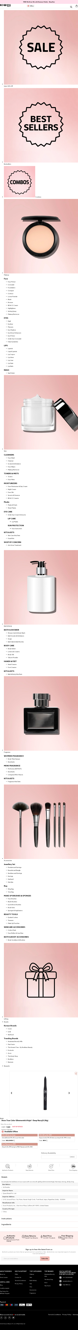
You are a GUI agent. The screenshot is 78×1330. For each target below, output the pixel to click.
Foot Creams (12, 667)
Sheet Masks (12, 508)
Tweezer (10, 920)
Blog (1, 1285)
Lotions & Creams (14, 652)
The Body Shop (13, 1056)
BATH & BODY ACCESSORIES (16, 937)
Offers (32, 6)
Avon (9, 1053)
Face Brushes (12, 899)
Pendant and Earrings (14, 867)
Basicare (10, 1062)
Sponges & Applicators (15, 910)
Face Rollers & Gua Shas (15, 933)
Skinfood (11, 1035)
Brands (6, 1022)
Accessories (33, 1290)
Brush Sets (11, 907)
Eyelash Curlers (13, 917)
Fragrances (33, 1293)
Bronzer (10, 302)
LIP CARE (12, 518)
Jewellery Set (9, 864)
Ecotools (11, 1050)
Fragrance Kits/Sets (14, 781)
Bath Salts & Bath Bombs (16, 642)
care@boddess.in (65, 1281)
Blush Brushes (12, 902)
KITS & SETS (9, 532)
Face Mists (11, 479)
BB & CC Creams (13, 498)
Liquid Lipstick (12, 351)
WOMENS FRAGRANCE (14, 756)
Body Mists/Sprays (14, 759)
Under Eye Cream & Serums (17, 515)
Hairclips (10, 882)
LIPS (6, 345)
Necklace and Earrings (15, 873)
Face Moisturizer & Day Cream (17, 486)
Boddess (10, 1059)
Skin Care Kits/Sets (14, 535)
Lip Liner (10, 360)
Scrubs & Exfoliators (14, 464)
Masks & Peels (12, 505)
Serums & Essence (14, 495)
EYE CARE (8, 511)
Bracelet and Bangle (14, 870)
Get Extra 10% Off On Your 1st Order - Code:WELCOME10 (39, 2)
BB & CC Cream (13, 305)
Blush (9, 299)
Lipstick (10, 348)
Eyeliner (10, 324)
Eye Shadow (12, 330)
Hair (31, 1283)
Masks (6, 502)
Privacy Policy (19, 1283)
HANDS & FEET (10, 661)
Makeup (32, 1274)
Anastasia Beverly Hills (15, 1041)
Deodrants (11, 762)
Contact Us (18, 1277)
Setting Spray (12, 311)
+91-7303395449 (65, 1277)
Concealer (11, 285)
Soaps (10, 639)
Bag (5, 886)
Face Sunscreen (17, 528)
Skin (31, 1277)
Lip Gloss (11, 357)
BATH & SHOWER (11, 630)
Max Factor (11, 1044)
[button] (11, 1094)
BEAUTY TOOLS (11, 914)
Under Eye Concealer (15, 339)
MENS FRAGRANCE (12, 765)
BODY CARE (9, 645)
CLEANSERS (9, 455)
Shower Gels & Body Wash (16, 633)
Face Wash (11, 458)
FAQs (16, 1274)
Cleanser (10, 461)
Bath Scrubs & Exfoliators (16, 636)
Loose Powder (12, 296)
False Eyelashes (13, 342)
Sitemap (75, 1314)
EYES (6, 318)
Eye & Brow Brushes (14, 905)
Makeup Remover (13, 314)
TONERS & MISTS (11, 473)
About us (2, 1274)
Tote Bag (11, 892)
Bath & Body (33, 1280)
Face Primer (12, 282)
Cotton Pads (12, 930)
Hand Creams (12, 664)
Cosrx (10, 1029)
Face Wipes (11, 467)
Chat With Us (64, 1285)
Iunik (9, 1032)
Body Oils (11, 654)
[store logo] (5, 5)
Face (6, 278)
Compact (11, 291)
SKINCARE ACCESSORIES (14, 927)
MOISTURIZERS (10, 483)
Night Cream (12, 489)
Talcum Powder (13, 657)
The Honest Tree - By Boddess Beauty (20, 1047)
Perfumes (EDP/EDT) (15, 769)
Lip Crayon (11, 354)
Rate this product (6, 1124)
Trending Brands (11, 1038)
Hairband (10, 879)
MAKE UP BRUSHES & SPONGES (17, 895)
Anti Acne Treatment (14, 545)
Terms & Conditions (20, 1280)
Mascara (10, 327)
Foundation (11, 288)
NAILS (6, 370)
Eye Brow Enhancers (14, 333)
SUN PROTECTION (16, 525)
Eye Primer (11, 336)
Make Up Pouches (13, 923)
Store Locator (4, 1277)
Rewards (7, 1066)
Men (31, 1287)
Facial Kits (11, 538)
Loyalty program (4, 1288)
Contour (10, 293)
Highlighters (12, 308)
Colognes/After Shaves (15, 775)
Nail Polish (11, 373)
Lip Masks (15, 522)
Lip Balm (10, 366)
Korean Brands (10, 1025)
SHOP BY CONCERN (12, 542)
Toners (10, 476)
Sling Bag (11, 889)
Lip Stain (10, 363)
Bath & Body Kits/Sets (15, 674)
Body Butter (12, 649)
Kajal (9, 321)
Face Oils (11, 492)
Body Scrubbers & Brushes (16, 940)
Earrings (10, 876)
